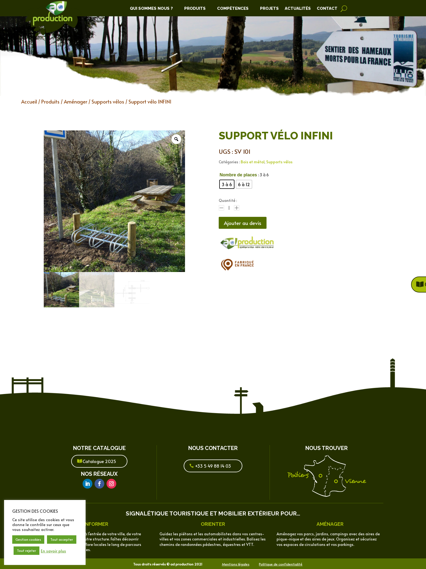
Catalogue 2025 (99, 461)
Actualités (298, 9)
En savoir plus (53, 550)
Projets (269, 9)
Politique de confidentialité (280, 564)
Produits (195, 9)
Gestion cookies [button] (28, 539)
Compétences (233, 9)
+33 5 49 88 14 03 (213, 466)
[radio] (227, 184)
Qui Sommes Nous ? (151, 9)
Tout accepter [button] (61, 539)
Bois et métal (252, 161)
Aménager (75, 101)
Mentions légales (235, 564)
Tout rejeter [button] (26, 550)
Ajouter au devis (244, 223)
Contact (327, 9)
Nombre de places (238, 175)
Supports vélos (108, 101)
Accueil (29, 101)
